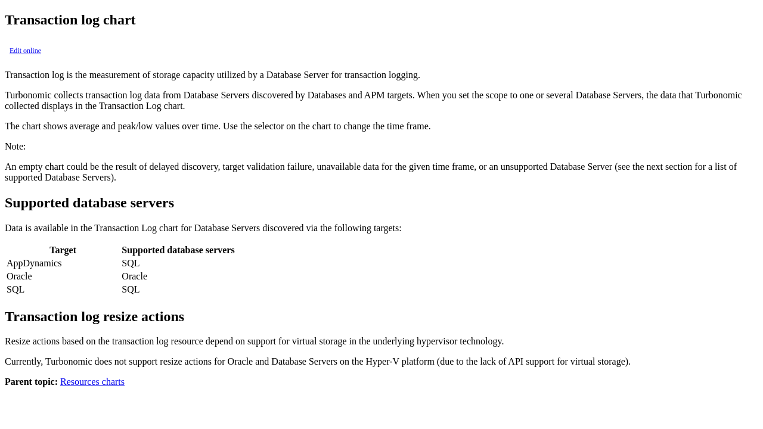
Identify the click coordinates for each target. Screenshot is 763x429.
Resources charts (92, 382)
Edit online (25, 50)
